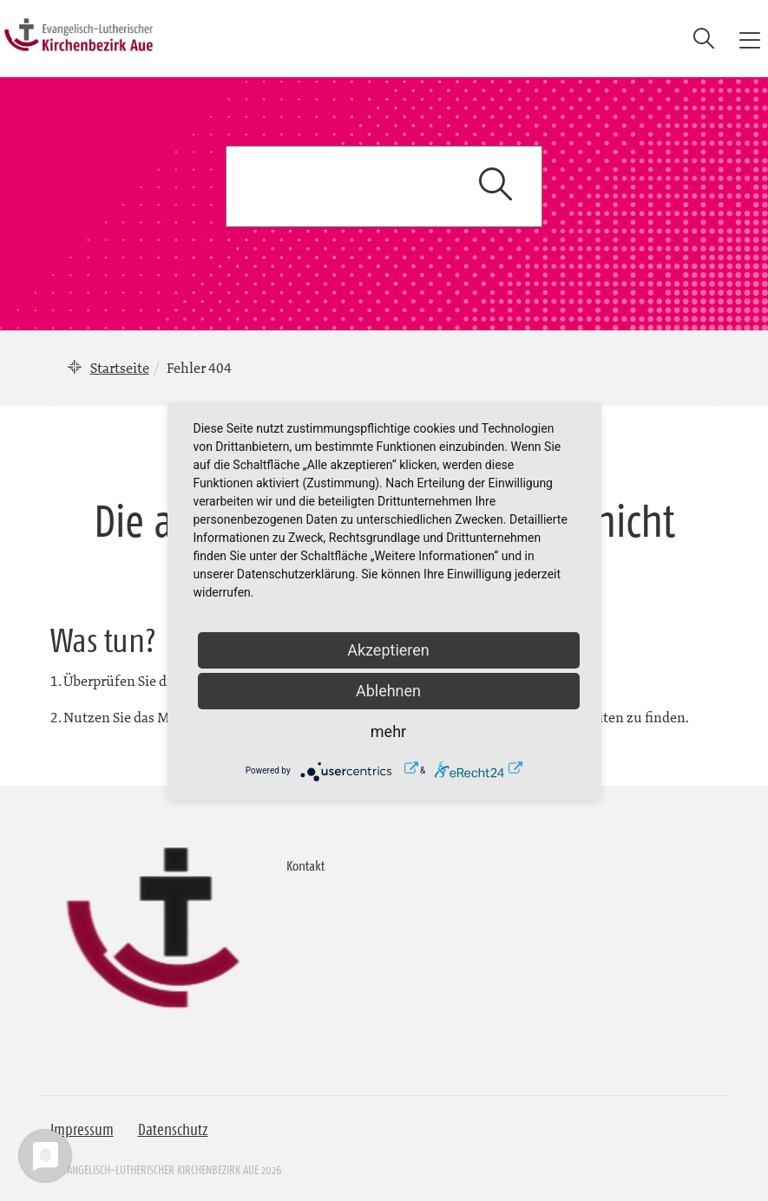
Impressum (82, 1129)
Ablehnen (388, 691)
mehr (388, 731)
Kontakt (305, 865)
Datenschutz (173, 1129)
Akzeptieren (388, 650)
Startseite (119, 367)
